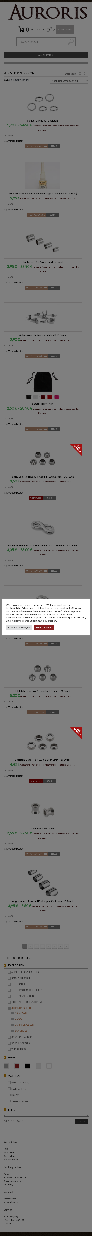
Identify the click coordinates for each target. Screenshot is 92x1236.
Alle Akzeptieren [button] (44, 627)
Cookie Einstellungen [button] (19, 627)
